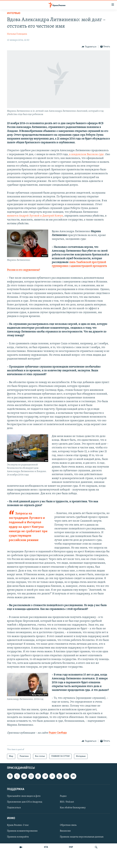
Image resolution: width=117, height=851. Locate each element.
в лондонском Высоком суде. (87, 154)
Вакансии (65, 831)
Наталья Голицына (17, 34)
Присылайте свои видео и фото (24, 796)
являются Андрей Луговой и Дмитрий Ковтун (35, 215)
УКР (71, 847)
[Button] (89, 46)
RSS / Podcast (67, 802)
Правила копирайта (18, 837)
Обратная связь (68, 825)
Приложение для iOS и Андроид (24, 802)
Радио (63, 796)
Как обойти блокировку (73, 807)
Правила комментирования (22, 831)
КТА (46, 847)
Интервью (13, 13)
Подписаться (14, 807)
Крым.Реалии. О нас (18, 825)
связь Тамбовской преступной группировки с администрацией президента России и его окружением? (57, 266)
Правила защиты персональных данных (81, 837)
